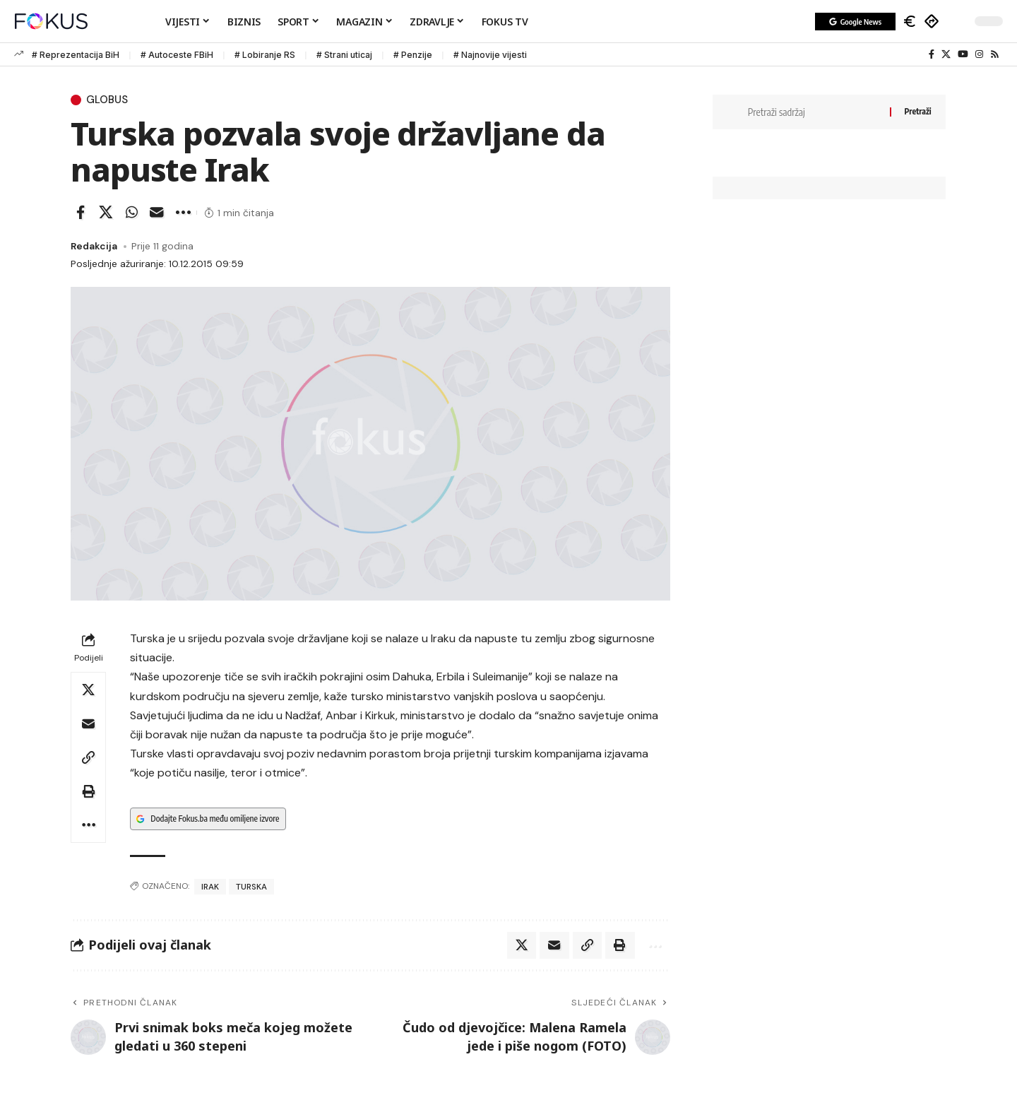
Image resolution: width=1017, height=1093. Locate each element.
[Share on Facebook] (80, 214)
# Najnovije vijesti (490, 54)
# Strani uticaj (344, 54)
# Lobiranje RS (264, 54)
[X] (946, 54)
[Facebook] (931, 54)
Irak (210, 887)
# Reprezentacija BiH (75, 54)
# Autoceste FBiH (177, 54)
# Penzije (412, 54)
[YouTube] (963, 54)
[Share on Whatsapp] (131, 214)
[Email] (157, 214)
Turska (251, 887)
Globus (109, 100)
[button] (957, 21)
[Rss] (995, 54)
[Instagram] (979, 54)
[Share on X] (106, 214)
